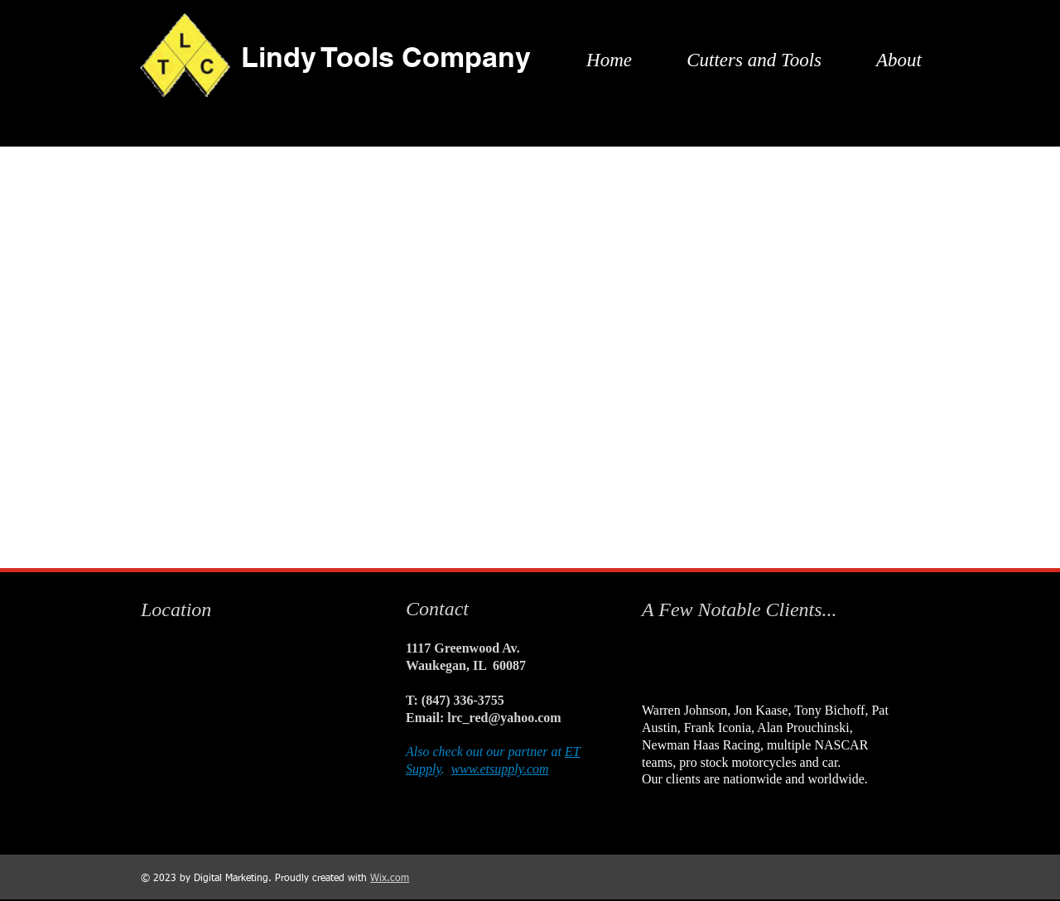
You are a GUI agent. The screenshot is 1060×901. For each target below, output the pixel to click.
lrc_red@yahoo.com (504, 718)
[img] (667, 663)
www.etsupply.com (500, 769)
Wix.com (389, 879)
